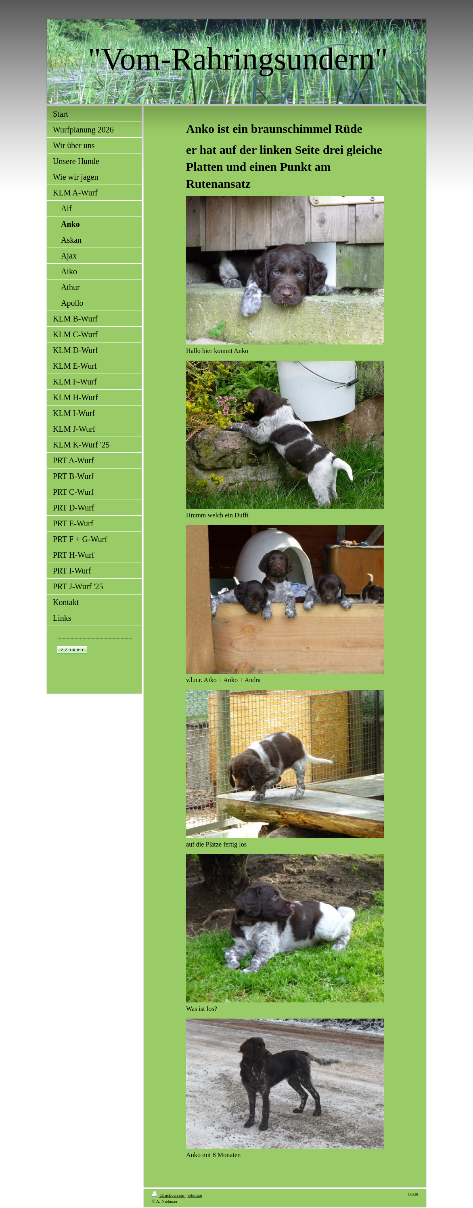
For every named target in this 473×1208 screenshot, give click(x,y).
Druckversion (168, 1195)
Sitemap (194, 1195)
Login (413, 1193)
